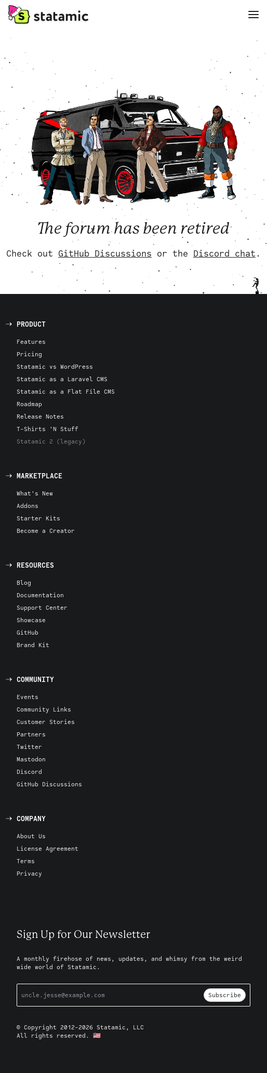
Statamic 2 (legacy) (51, 441)
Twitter (29, 746)
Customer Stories (46, 722)
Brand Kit (33, 645)
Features (31, 341)
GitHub (27, 632)
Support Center (42, 607)
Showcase (31, 620)
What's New (35, 493)
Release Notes (40, 416)
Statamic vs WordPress (55, 366)
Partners (31, 734)
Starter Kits (38, 518)
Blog (24, 582)
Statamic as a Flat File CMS (66, 391)
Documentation (40, 595)
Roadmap (29, 404)
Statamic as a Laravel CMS (62, 379)
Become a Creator (46, 530)
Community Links (44, 709)
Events (27, 697)
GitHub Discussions (105, 253)
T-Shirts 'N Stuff (47, 429)
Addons (27, 505)
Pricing (29, 354)
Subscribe (224, 995)
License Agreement (47, 848)
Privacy (29, 873)
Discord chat (224, 253)
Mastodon (31, 759)
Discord (29, 771)
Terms (26, 861)
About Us (31, 836)
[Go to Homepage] (48, 14)
